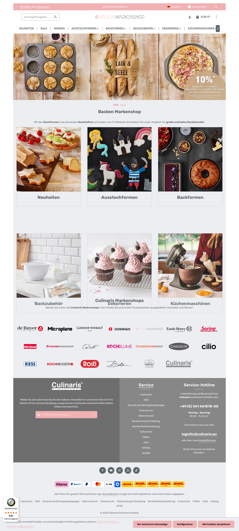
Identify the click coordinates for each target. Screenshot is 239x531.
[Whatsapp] (128, 470)
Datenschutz (146, 410)
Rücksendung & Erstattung (146, 421)
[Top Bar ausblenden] (216, 6)
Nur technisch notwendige (152, 524)
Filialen (146, 437)
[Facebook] (102, 470)
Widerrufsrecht (146, 415)
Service (146, 385)
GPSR (120, 506)
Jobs (146, 442)
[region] (119, 71)
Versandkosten (110, 494)
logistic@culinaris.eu (199, 434)
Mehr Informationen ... (108, 521)
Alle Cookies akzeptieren (216, 524)
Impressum (146, 394)
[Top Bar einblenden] (216, 17)
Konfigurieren (185, 524)
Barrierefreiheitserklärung (146, 426)
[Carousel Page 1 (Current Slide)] (116, 105)
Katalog (146, 447)
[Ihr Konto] (189, 17)
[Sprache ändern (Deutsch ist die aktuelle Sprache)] (175, 6)
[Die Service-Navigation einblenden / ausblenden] (198, 6)
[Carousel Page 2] (123, 105)
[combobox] (37, 17)
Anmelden (25, 6)
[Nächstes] (218, 28)
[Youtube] (111, 470)
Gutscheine (146, 431)
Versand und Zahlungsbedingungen (146, 405)
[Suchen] (55, 17)
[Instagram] (119, 470)
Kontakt (146, 453)
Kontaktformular (207, 440)
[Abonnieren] (94, 414)
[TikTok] (136, 470)
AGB (146, 399)
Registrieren (43, 6)
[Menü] (17, 498)
